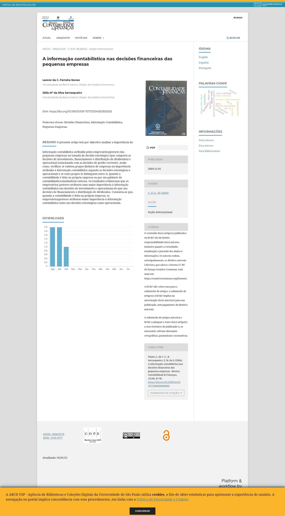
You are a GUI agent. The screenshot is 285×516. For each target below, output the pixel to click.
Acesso (238, 17)
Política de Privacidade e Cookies (162, 499)
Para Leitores (206, 140)
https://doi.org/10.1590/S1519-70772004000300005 (80, 111)
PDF (152, 147)
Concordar (142, 511)
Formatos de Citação (164, 392)
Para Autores (206, 145)
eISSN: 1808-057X (53, 434)
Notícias (81, 37)
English (203, 57)
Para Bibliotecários (209, 151)
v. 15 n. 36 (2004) (77, 48)
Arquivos (63, 37)
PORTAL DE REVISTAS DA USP (19, 5)
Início (46, 48)
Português (205, 68)
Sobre (97, 37)
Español (203, 62)
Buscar (233, 37)
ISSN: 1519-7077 (53, 437)
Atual (47, 37)
